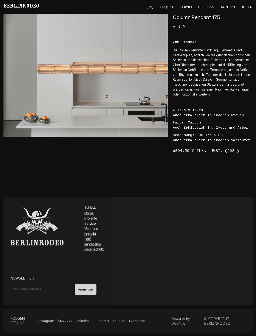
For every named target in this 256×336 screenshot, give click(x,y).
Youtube (119, 322)
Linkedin (82, 322)
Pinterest (102, 322)
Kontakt (90, 234)
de (242, 7)
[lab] (87, 239)
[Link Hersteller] (213, 27)
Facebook (64, 322)
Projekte (90, 219)
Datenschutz (94, 250)
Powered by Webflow (181, 322)
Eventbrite (137, 322)
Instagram (46, 322)
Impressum (92, 245)
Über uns (91, 229)
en (250, 7)
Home (89, 214)
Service (90, 224)
